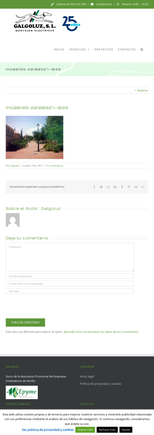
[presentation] (35, 305)
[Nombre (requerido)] (70, 276)
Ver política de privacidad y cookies (48, 429)
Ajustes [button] (126, 429)
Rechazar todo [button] (107, 429)
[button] (142, 49)
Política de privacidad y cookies (100, 384)
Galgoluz (14, 165)
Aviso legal (87, 376)
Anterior (143, 90)
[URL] (70, 291)
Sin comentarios (54, 165)
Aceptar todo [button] (85, 429)
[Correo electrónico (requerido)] (70, 283)
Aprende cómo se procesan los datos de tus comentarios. (101, 332)
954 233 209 (78, 4)
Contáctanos (104, 4)
